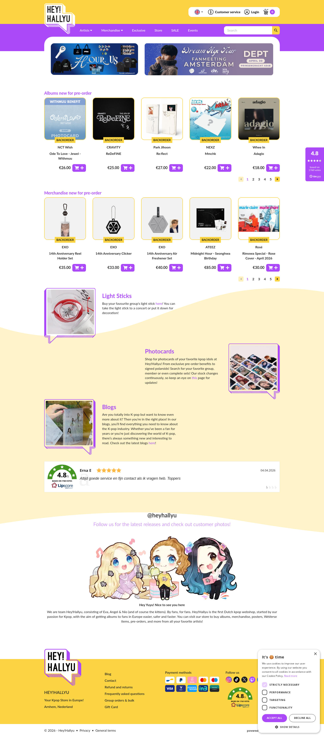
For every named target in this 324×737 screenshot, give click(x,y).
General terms (105, 730)
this (194, 378)
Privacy (85, 730)
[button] (277, 179)
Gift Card (111, 707)
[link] (162, 477)
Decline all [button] (302, 718)
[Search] (276, 30)
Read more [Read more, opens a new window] (290, 676)
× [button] (315, 654)
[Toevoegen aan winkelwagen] (79, 168)
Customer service (223, 12)
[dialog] (289, 691)
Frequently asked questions (125, 694)
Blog (108, 674)
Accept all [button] (274, 718)
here (159, 303)
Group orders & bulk (119, 700)
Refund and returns (119, 687)
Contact (110, 680)
